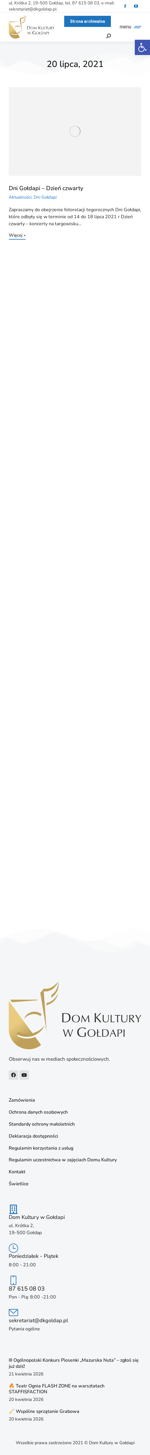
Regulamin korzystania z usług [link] (41, 1148)
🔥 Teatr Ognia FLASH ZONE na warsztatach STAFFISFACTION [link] (56, 1389)
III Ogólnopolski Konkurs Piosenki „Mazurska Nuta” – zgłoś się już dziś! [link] (74, 1363)
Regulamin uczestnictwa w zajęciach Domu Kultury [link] (63, 1160)
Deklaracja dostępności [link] (33, 1136)
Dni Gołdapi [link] (45, 197)
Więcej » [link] (17, 235)
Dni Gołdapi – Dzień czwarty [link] (46, 188)
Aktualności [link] (20, 197)
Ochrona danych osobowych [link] (38, 1112)
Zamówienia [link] (22, 1100)
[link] (142, 47)
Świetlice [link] (19, 1184)
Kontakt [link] (17, 1172)
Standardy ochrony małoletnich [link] (42, 1124)
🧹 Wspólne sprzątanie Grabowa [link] (44, 1411)
